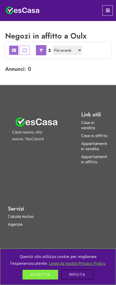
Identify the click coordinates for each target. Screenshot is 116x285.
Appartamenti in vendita (94, 146)
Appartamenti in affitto (94, 159)
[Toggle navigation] (107, 10)
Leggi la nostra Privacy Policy (77, 263)
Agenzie (15, 224)
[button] (41, 50)
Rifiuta (77, 274)
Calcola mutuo (21, 216)
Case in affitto (94, 135)
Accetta (40, 274)
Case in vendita (88, 125)
